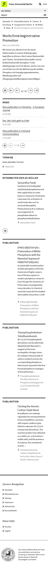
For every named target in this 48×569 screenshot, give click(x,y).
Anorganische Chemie (23, 24)
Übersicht (8, 166)
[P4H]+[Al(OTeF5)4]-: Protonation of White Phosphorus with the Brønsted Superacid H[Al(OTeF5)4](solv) (29, 308)
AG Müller (39, 24)
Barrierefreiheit (11, 510)
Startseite (6, 21)
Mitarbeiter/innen (11, 494)
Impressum (9, 502)
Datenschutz (9, 506)
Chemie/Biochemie (21, 21)
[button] (5, 145)
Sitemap (8, 498)
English (7, 531)
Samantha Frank (27, 222)
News (8, 28)
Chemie (36, 21)
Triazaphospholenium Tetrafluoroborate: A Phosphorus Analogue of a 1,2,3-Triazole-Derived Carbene (31, 382)
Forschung (7, 24)
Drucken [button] (8, 526)
